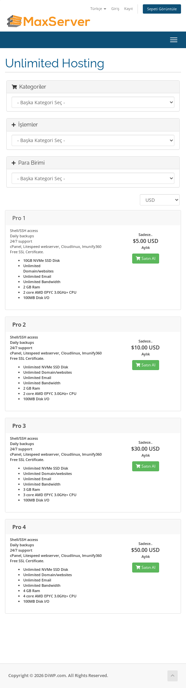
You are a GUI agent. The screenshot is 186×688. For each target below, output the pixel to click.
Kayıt (128, 8)
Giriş (115, 8)
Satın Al (145, 258)
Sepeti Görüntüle (162, 8)
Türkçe (98, 8)
